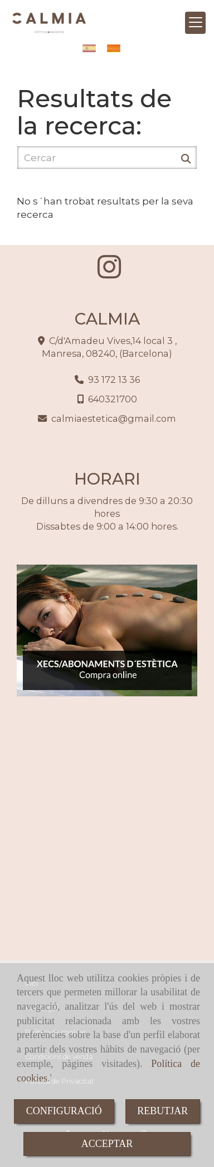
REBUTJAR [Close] (162, 1110)
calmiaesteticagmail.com (113, 418)
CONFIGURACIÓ (64, 1110)
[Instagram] (109, 273)
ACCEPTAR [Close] (107, 1143)
